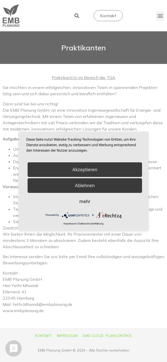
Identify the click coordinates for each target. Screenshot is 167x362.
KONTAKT (43, 335)
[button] (76, 15)
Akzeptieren (84, 169)
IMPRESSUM (67, 335)
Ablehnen (85, 185)
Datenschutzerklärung (91, 223)
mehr (84, 201)
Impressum (70, 223)
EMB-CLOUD (93, 335)
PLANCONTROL (119, 335)
